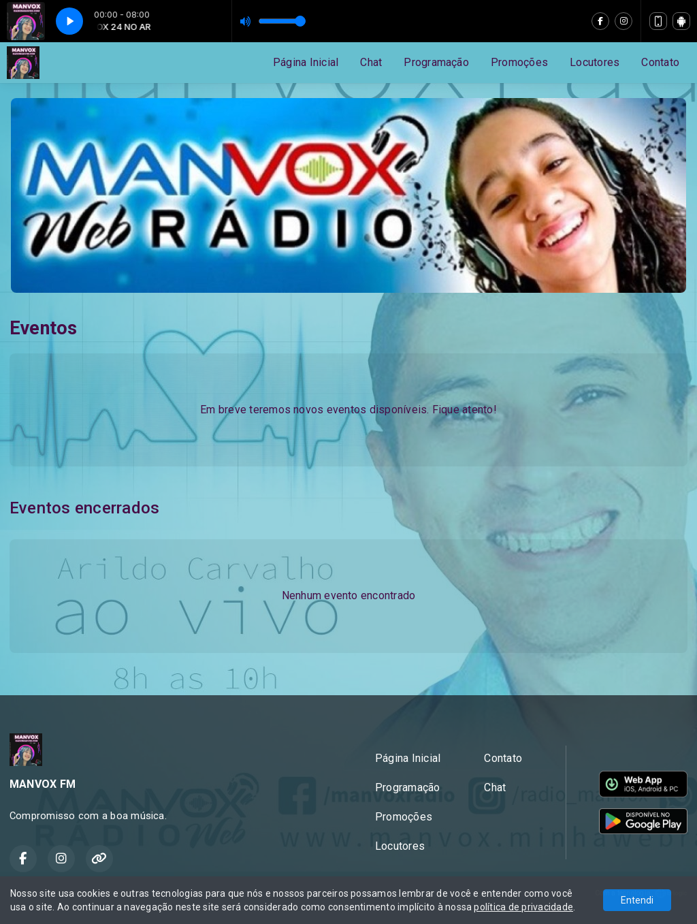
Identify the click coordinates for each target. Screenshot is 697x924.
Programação (436, 62)
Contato (660, 62)
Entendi (637, 900)
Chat (371, 62)
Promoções (519, 62)
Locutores (594, 62)
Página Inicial (305, 62)
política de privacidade (523, 907)
